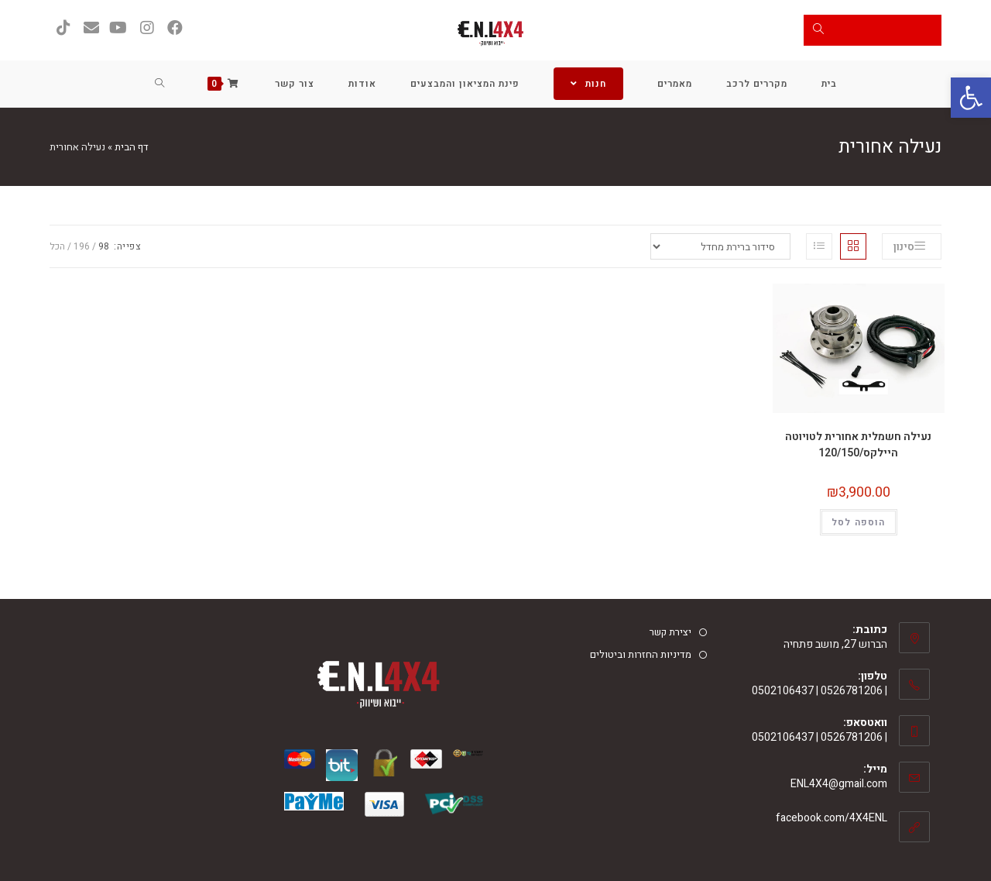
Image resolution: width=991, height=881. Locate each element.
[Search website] (160, 83)
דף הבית (132, 146)
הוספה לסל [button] (859, 522)
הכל (57, 246)
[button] (971, 97)
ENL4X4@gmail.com (838, 784)
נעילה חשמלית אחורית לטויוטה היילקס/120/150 (858, 444)
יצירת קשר (670, 632)
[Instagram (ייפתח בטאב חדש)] (147, 28)
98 (103, 246)
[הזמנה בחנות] (720, 246)
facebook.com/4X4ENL (831, 818)
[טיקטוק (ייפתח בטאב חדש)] (63, 28)
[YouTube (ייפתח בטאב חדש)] (119, 28)
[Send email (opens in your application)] (91, 28)
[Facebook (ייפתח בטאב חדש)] (175, 28)
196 (82, 246)
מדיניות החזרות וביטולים (640, 654)
